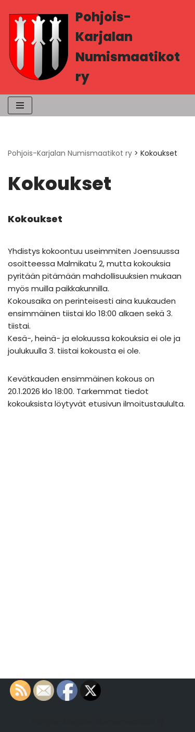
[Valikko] (20, 105)
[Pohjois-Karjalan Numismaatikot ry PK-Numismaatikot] (97, 47)
